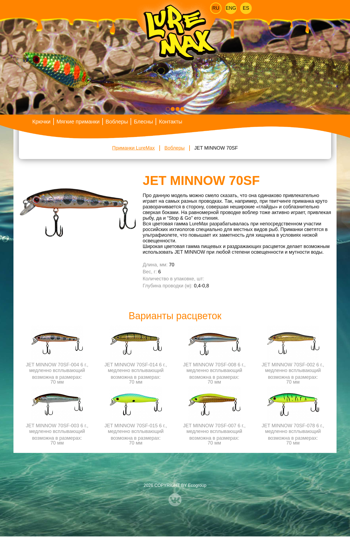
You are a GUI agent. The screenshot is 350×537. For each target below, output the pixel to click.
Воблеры (117, 122)
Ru (215, 8)
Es (246, 8)
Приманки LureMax (133, 148)
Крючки (41, 122)
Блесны (143, 122)
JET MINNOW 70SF (216, 148)
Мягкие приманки (78, 122)
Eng (231, 8)
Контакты (170, 122)
